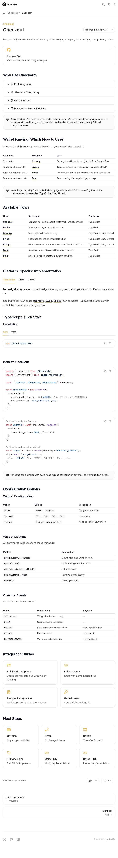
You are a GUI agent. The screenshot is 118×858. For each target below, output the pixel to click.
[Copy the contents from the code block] (105, 343)
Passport (89, 119)
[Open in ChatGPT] (96, 29)
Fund (34, 178)
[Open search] (103, 4)
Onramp (36, 161)
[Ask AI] (110, 343)
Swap (35, 172)
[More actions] (114, 4)
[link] (59, 55)
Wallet (6, 227)
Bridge (35, 167)
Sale (5, 256)
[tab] (9, 279)
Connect (7, 222)
